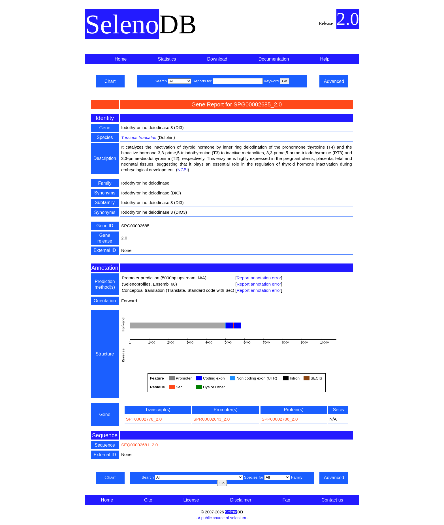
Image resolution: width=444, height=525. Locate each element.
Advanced (334, 81)
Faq (287, 500)
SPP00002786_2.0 (280, 419)
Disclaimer (240, 500)
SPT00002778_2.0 (144, 419)
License (191, 500)
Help (324, 59)
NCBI (183, 169)
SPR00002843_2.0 (211, 419)
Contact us (332, 500)
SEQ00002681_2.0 (139, 444)
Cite (148, 500)
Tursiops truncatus (138, 137)
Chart (110, 81)
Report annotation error (258, 277)
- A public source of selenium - (222, 518)
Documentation (274, 59)
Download (217, 59)
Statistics (167, 59)
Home (121, 59)
